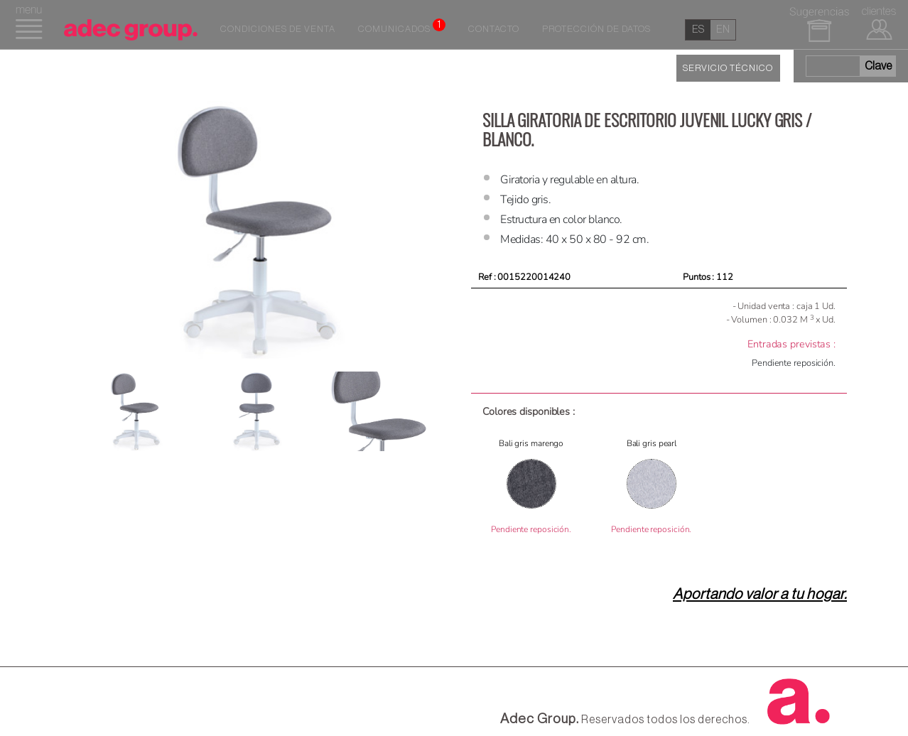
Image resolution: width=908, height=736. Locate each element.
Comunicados (401, 26)
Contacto (493, 29)
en (723, 29)
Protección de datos (596, 29)
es (698, 29)
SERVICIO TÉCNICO (728, 68)
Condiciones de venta (277, 29)
